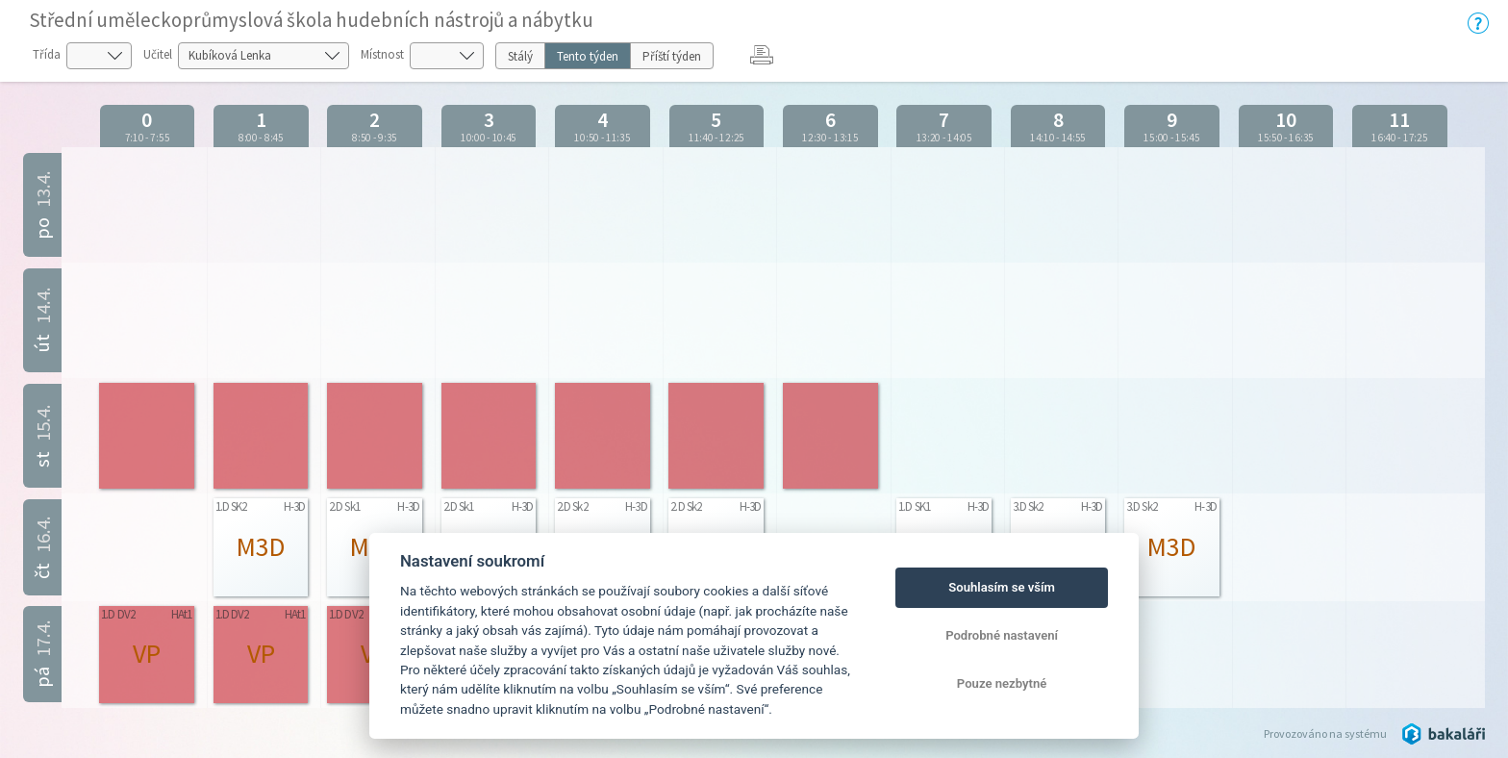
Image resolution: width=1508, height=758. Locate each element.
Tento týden (587, 56)
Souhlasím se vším (1001, 587)
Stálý (520, 56)
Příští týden (671, 56)
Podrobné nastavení (1001, 635)
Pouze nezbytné (1002, 683)
